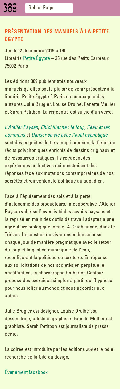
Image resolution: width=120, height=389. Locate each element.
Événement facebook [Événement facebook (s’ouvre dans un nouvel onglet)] (26, 372)
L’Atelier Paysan (21, 127)
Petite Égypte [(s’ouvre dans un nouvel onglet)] (36, 58)
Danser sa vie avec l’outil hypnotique (69, 135)
